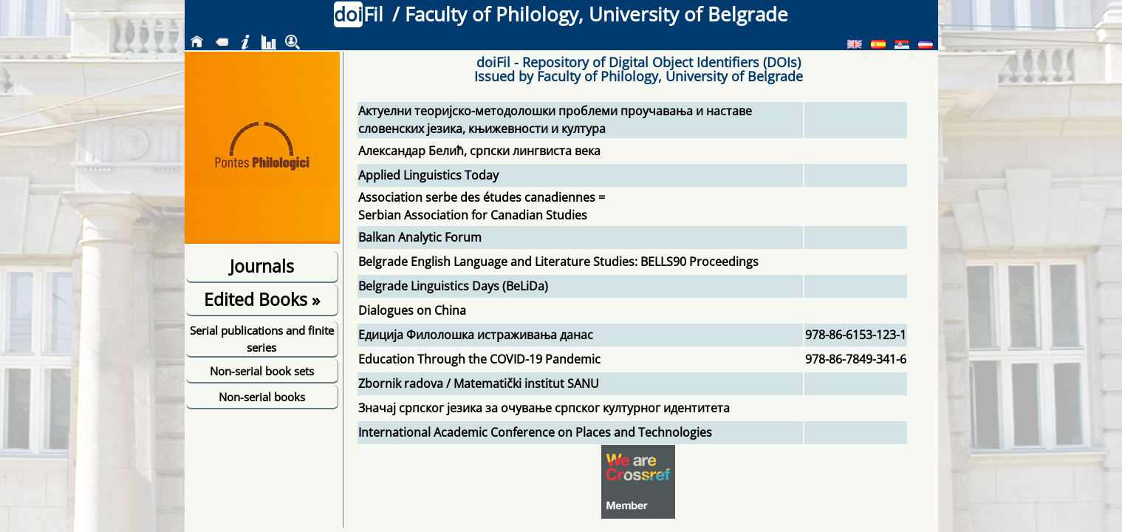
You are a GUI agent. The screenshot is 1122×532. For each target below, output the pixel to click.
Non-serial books (262, 396)
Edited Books (262, 299)
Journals (262, 266)
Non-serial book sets (262, 371)
